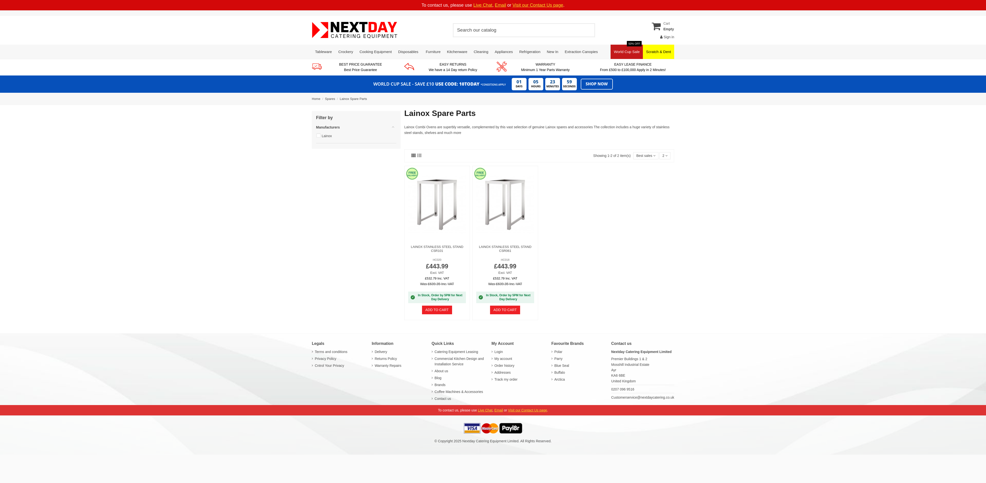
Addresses (502, 372)
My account (503, 359)
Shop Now (597, 84)
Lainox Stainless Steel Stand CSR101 (437, 249)
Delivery (381, 352)
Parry (558, 359)
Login (498, 352)
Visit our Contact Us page (537, 5)
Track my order (506, 379)
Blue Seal (561, 366)
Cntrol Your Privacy (329, 366)
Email (500, 5)
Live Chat (482, 5)
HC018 (505, 259)
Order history (504, 366)
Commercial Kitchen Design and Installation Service (459, 361)
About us (441, 371)
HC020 (437, 259)
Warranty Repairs (388, 366)
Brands (440, 385)
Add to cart (437, 310)
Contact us (443, 399)
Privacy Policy (325, 359)
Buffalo (559, 372)
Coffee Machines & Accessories (459, 392)
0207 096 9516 (622, 389)
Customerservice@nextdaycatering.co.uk (642, 397)
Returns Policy (386, 359)
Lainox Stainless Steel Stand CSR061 (505, 249)
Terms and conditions (331, 352)
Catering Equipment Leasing (456, 352)
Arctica (559, 379)
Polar (558, 352)
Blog (438, 378)
